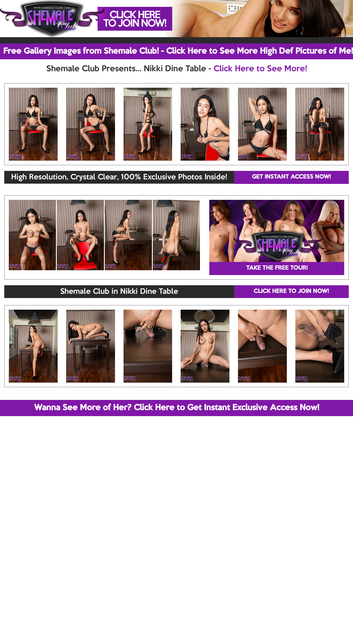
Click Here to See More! (260, 69)
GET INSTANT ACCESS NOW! (291, 177)
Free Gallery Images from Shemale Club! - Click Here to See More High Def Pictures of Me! (178, 51)
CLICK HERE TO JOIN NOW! (291, 291)
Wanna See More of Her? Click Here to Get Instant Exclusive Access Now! (176, 408)
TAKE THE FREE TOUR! (277, 268)
